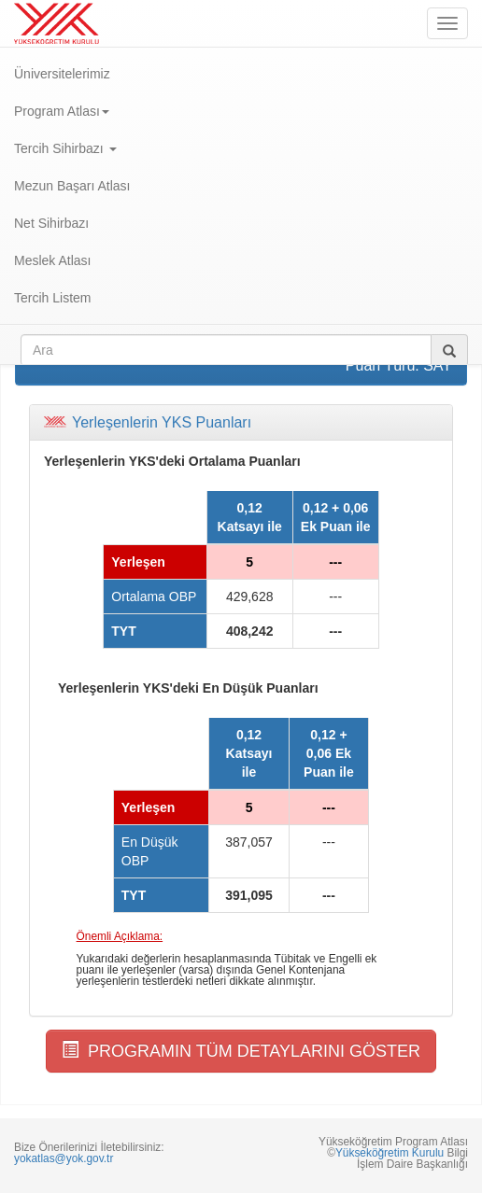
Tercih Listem (52, 297)
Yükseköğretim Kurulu (389, 1152)
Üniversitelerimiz (62, 73)
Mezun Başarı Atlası (72, 185)
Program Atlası (61, 111)
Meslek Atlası (52, 260)
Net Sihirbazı (51, 223)
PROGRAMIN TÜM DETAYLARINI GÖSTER (241, 1050)
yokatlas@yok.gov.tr (63, 1158)
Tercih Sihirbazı (65, 148)
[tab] (241, 423)
